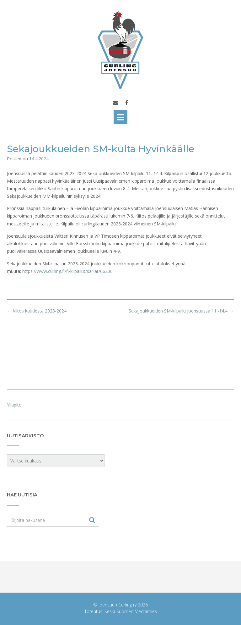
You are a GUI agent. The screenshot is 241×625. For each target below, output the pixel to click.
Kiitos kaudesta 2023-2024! (37, 311)
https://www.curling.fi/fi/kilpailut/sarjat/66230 (67, 271)
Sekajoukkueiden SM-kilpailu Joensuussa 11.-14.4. (181, 311)
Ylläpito (14, 405)
